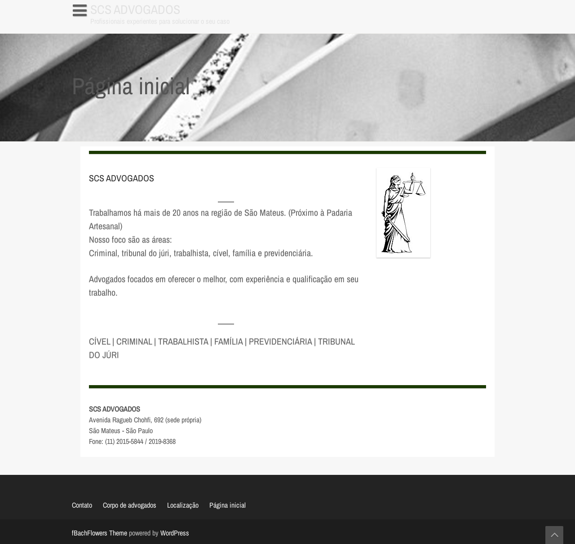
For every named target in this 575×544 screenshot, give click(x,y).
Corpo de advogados (129, 505)
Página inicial (95, 29)
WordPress (174, 533)
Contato (82, 505)
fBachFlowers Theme (99, 533)
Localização (183, 505)
